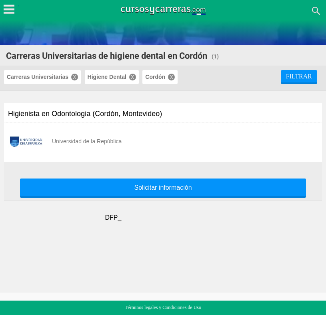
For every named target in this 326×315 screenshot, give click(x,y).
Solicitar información (163, 188)
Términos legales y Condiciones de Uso (163, 307)
